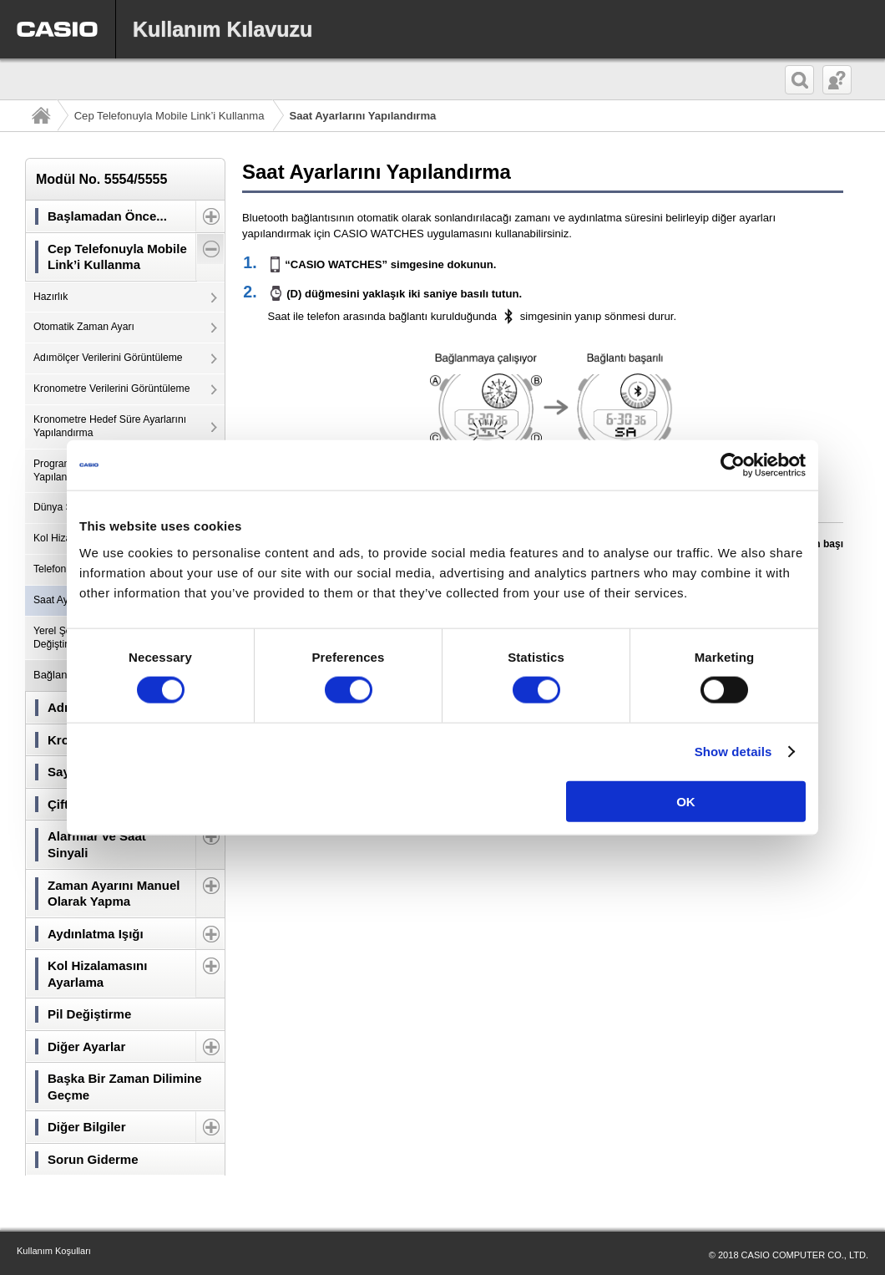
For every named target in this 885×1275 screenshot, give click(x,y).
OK (685, 801)
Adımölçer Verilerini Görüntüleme (108, 357)
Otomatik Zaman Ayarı (83, 327)
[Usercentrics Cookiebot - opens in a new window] (733, 465)
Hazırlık (50, 296)
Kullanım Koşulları (54, 1251)
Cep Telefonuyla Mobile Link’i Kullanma (169, 115)
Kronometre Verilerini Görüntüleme (111, 388)
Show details (733, 751)
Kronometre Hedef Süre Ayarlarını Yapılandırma (109, 426)
